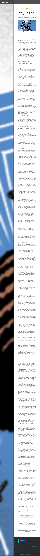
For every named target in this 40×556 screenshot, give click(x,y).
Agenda (37, 2)
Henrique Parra (29, 10)
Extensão (27, 1)
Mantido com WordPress (23, 554)
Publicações (22, 1)
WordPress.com (32, 554)
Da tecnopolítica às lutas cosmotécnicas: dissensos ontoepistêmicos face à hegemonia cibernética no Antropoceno (26, 510)
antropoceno (22, 515)
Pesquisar (34, 546)
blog (23, 10)
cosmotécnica (31, 515)
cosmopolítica (27, 515)
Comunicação (36, 1)
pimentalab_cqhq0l (25, 17)
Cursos (31, 1)
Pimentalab (5, 2)
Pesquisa (17, 1)
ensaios (25, 10)
